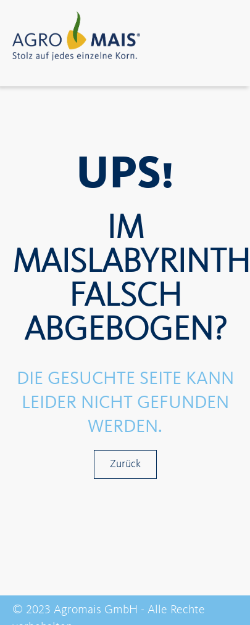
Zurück (125, 464)
